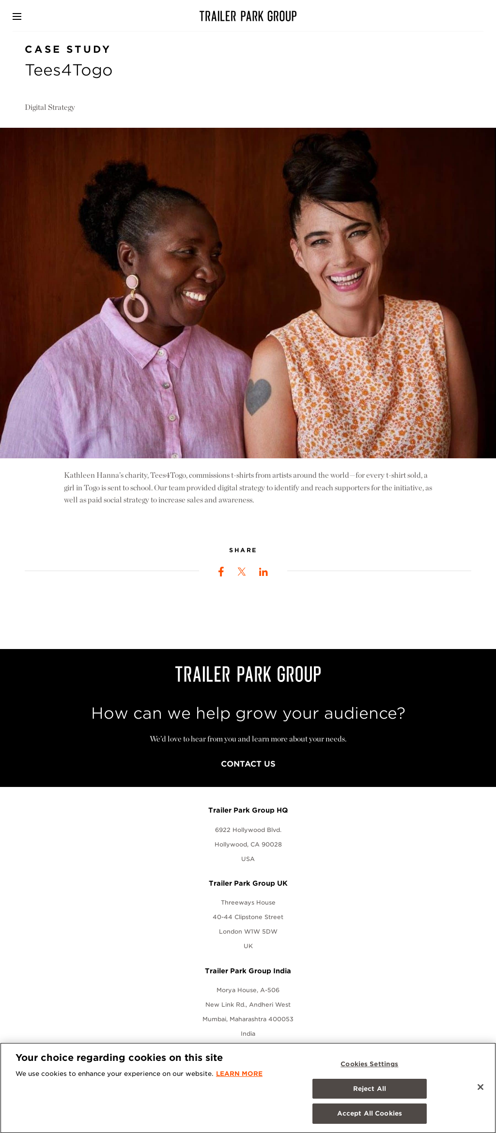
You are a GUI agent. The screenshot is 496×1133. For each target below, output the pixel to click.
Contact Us (248, 764)
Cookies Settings (369, 1069)
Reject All (369, 1093)
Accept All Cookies (369, 1118)
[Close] (480, 1092)
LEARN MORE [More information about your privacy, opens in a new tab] (239, 1079)
